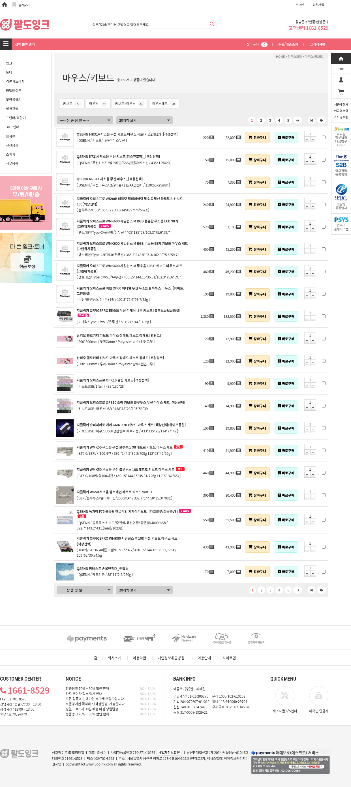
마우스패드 (164, 103)
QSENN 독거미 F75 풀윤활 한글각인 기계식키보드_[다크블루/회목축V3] (127, 511)
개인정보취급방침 (171, 658)
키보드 (72, 103)
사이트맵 (229, 658)
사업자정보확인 (169, 752)
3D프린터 (12, 126)
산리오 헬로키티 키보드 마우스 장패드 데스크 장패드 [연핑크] (119, 335)
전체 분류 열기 (25, 44)
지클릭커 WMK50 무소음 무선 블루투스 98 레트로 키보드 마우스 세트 (125, 447)
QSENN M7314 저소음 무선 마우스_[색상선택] (110, 178)
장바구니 (257, 44)
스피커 (10, 154)
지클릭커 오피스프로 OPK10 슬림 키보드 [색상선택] (113, 380)
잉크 (9, 63)
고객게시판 (317, 44)
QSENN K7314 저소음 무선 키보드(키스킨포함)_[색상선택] (118, 156)
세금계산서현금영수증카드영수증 (341, 110)
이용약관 (139, 658)
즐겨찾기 (21, 4)
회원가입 (318, 4)
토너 (9, 72)
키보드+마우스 (130, 103)
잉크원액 (12, 108)
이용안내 (204, 658)
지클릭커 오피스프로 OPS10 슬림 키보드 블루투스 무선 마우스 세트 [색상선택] (131, 402)
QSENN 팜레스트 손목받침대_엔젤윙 (103, 568)
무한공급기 (13, 99)
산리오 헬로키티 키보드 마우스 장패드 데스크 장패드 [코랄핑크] (120, 357)
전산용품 (12, 145)
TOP (341, 69)
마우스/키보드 (314, 56)
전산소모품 (295, 56)
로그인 (300, 4)
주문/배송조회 (288, 44)
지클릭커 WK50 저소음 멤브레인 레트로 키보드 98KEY (114, 491)
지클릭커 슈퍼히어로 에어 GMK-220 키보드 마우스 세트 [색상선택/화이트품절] (131, 424)
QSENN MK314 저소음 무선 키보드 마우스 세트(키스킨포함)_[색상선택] (127, 134)
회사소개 (114, 658)
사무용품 (12, 163)
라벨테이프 (13, 90)
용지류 (10, 136)
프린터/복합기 (16, 117)
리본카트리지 (15, 81)
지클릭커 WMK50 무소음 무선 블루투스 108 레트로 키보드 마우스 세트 (125, 469)
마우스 (98, 103)
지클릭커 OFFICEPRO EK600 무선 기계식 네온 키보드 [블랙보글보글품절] (128, 310)
